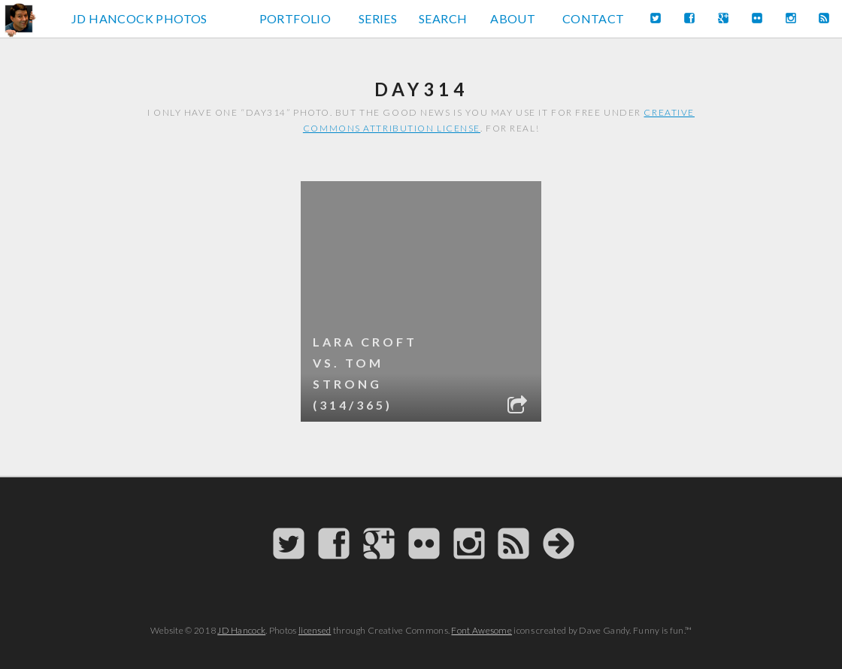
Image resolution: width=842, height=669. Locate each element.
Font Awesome (481, 630)
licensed (314, 630)
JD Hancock (241, 630)
